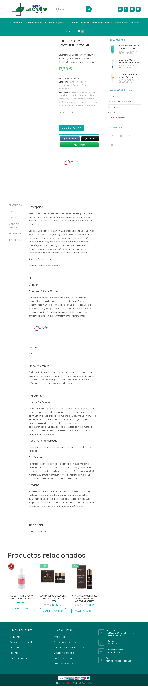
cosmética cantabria (69, 95)
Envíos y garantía (64, 653)
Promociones (65, 89)
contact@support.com (116, 652)
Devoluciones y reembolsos (69, 647)
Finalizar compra (117, 118)
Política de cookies (64, 658)
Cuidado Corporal (81, 85)
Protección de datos (65, 664)
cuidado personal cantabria (73, 102)
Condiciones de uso (65, 642)
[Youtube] (112, 145)
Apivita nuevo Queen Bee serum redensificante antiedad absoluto (84, 598)
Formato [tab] (14, 217)
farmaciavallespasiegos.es (118, 661)
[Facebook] (121, 136)
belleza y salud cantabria (81, 92)
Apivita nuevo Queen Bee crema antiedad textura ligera (53, 598)
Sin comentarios (126, 53)
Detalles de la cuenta (119, 102)
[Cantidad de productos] (61, 122)
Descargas (113, 107)
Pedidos (112, 113)
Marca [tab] (12, 211)
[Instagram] (112, 136)
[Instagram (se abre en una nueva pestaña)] (126, 9)
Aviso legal (60, 637)
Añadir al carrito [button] (22, 608)
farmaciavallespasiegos (86, 105)
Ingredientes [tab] (16, 232)
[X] (130, 136)
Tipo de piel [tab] (15, 239)
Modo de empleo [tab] (14, 225)
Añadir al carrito (71, 128)
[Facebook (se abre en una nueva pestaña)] (120, 9)
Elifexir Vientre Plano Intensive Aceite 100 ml (21, 597)
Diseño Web (85, 683)
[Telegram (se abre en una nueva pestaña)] (138, 9)
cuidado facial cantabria (81, 99)
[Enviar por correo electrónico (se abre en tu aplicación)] (132, 9)
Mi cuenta (113, 97)
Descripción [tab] (15, 205)
